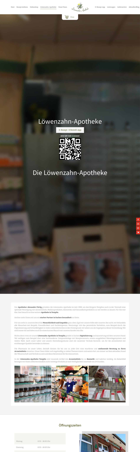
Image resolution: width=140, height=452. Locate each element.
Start (12, 7)
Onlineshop (34, 7)
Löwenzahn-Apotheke (48, 7)
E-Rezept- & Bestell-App (70, 130)
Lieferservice (122, 7)
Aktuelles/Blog (134, 7)
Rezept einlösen (22, 7)
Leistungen (111, 7)
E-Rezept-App (100, 7)
